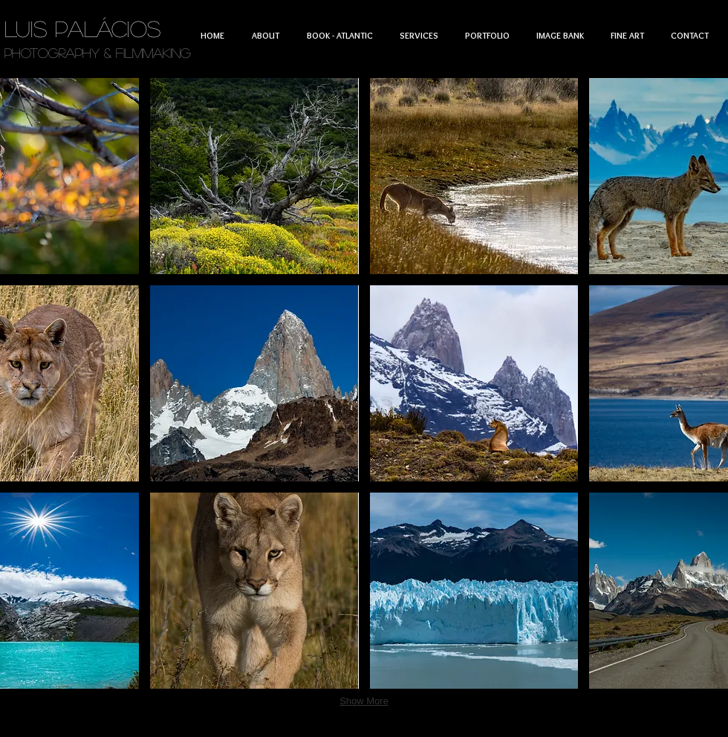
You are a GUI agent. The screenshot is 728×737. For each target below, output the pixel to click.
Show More (364, 701)
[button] (254, 176)
